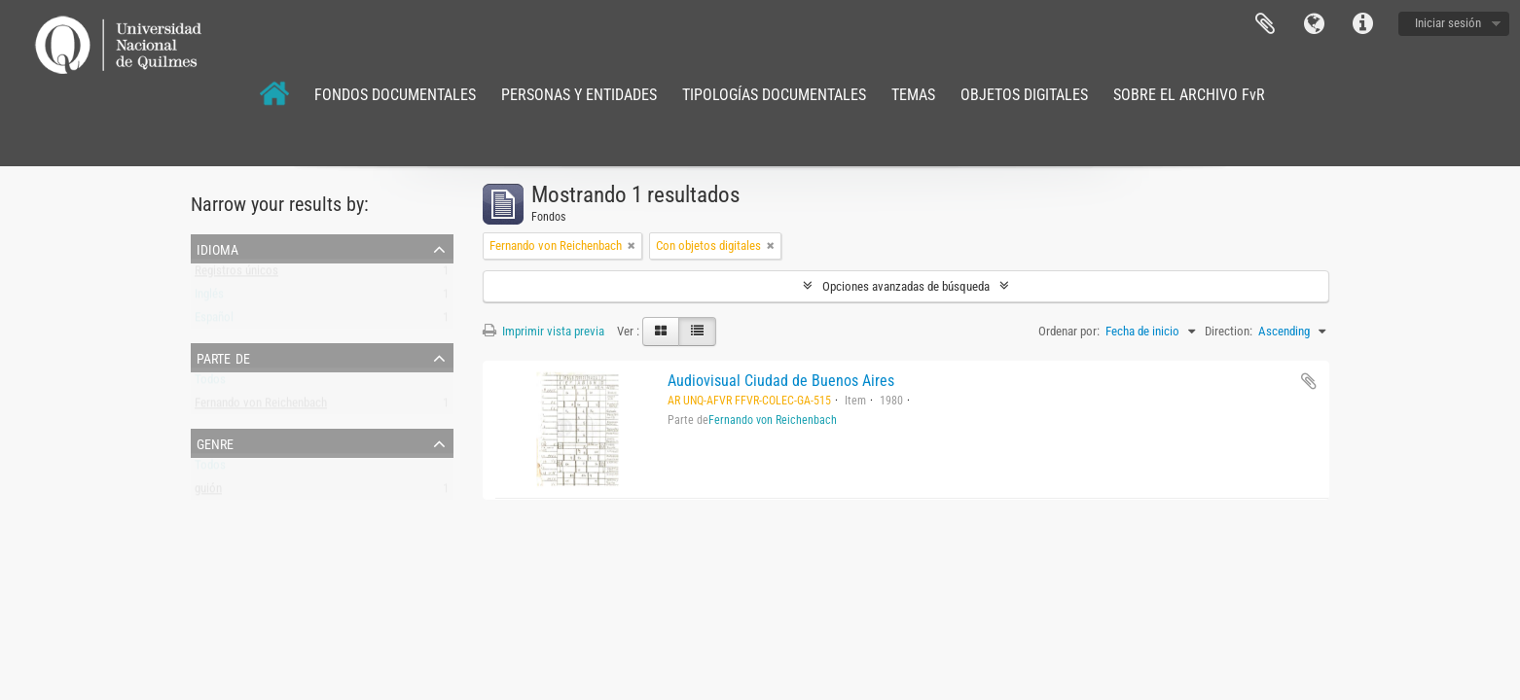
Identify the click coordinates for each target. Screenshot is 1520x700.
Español (214, 321)
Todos (210, 383)
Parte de (223, 356)
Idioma (1313, 24)
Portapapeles (1265, 24)
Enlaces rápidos (1362, 24)
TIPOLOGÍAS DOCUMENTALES (774, 95)
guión (208, 492)
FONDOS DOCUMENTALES (395, 95)
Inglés (209, 298)
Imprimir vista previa (543, 331)
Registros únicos (236, 274)
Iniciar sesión (1448, 23)
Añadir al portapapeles (1309, 381)
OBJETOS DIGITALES (1024, 95)
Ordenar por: (1069, 331)
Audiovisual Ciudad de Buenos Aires (781, 380)
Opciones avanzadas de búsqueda (906, 286)
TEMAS (913, 95)
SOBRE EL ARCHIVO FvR (1189, 95)
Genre (215, 442)
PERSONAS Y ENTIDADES (579, 95)
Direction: (1228, 331)
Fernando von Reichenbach (261, 407)
